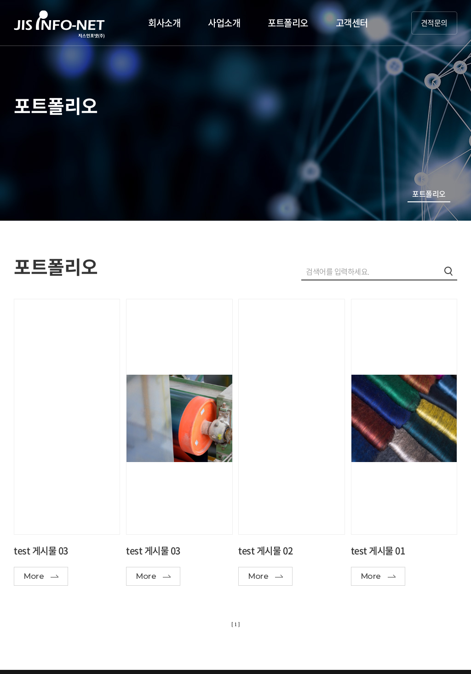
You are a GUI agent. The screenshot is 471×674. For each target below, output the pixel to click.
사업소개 (224, 22)
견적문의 (434, 22)
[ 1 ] (235, 624)
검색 (448, 271)
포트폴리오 (288, 22)
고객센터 (352, 22)
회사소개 (164, 22)
